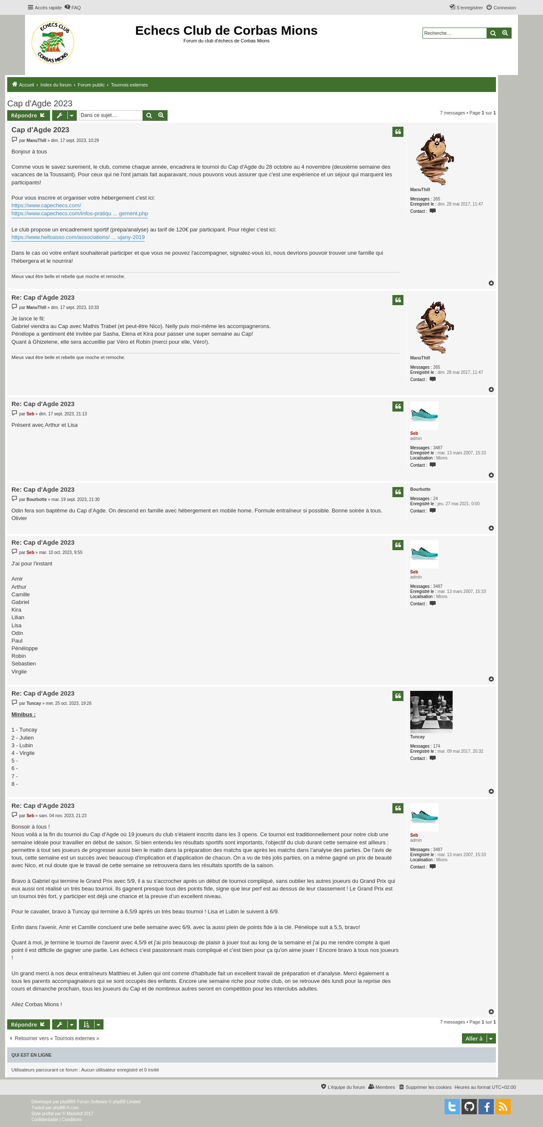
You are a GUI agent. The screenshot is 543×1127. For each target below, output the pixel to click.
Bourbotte (420, 489)
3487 (437, 447)
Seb (414, 433)
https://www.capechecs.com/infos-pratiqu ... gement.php (79, 213)
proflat (48, 1113)
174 (436, 746)
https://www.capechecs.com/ (46, 205)
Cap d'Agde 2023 (40, 103)
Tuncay (417, 737)
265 (436, 199)
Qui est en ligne (31, 1054)
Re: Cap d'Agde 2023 (43, 297)
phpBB (66, 1101)
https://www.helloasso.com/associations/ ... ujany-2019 (78, 237)
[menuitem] (72, 8)
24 (435, 498)
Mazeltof (75, 1113)
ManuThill (420, 189)
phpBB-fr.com (66, 1107)
